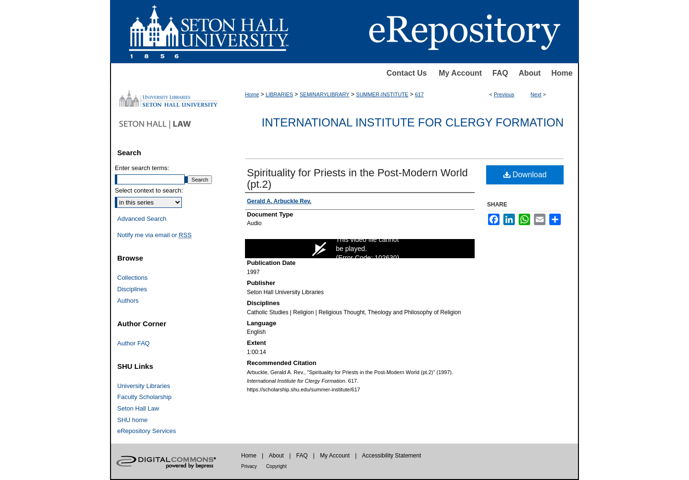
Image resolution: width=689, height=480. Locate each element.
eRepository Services (146, 430)
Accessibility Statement (391, 455)
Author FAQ (133, 343)
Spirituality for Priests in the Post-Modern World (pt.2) (357, 178)
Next (536, 94)
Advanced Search (142, 218)
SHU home (132, 419)
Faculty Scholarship (144, 396)
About (530, 73)
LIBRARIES (279, 94)
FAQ (500, 73)
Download (525, 175)
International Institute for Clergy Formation (413, 122)
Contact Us (407, 73)
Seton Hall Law (138, 408)
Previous (504, 94)
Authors (128, 300)
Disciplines (132, 289)
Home (561, 73)
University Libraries (143, 385)
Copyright (276, 466)
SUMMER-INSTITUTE (382, 94)
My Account (460, 73)
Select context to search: (149, 190)
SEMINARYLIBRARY (324, 94)
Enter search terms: (142, 167)
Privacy (249, 466)
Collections (132, 277)
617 (419, 94)
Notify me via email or (154, 235)
